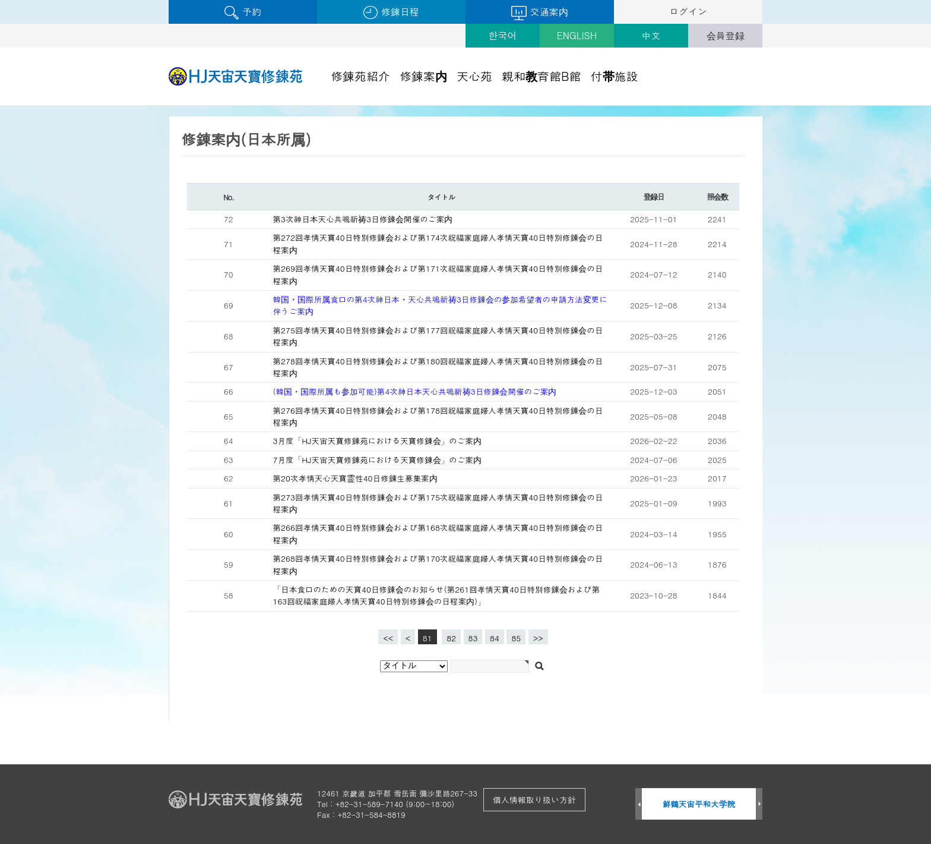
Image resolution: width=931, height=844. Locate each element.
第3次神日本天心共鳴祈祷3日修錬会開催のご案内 (363, 219)
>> (538, 638)
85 (513, 636)
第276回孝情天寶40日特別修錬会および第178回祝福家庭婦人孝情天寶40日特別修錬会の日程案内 (438, 416)
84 (492, 636)
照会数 (717, 196)
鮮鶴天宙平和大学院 (699, 804)
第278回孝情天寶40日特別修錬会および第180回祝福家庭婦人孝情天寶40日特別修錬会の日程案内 (438, 367)
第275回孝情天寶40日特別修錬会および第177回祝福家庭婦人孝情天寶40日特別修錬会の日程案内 (438, 336)
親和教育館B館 (541, 75)
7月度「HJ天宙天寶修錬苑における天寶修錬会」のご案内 (377, 459)
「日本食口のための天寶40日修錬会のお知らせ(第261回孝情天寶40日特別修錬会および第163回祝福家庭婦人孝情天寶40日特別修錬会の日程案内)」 (436, 595)
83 (471, 636)
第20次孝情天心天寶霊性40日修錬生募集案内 (355, 478)
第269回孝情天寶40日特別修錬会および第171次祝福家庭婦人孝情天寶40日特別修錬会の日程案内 (438, 274)
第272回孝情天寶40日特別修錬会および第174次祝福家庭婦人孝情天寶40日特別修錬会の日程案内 (438, 243)
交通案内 (539, 12)
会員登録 (726, 35)
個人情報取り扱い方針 (534, 799)
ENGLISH (577, 35)
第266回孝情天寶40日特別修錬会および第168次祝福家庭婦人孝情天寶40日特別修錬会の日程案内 (438, 533)
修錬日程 (391, 12)
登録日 (653, 196)
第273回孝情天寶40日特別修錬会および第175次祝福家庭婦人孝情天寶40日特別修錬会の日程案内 (438, 503)
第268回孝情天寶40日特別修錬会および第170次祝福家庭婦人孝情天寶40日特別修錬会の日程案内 (438, 564)
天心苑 (474, 75)
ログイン (688, 11)
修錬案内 (423, 75)
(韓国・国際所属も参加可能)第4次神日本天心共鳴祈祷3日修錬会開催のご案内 (415, 391)
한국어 (503, 35)
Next (759, 804)
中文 (651, 35)
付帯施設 (614, 75)
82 (449, 636)
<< (388, 638)
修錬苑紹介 (360, 75)
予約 (242, 12)
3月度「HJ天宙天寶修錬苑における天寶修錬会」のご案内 (377, 440)
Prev (638, 804)
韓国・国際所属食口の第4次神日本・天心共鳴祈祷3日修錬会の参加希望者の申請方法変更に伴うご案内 (440, 305)
